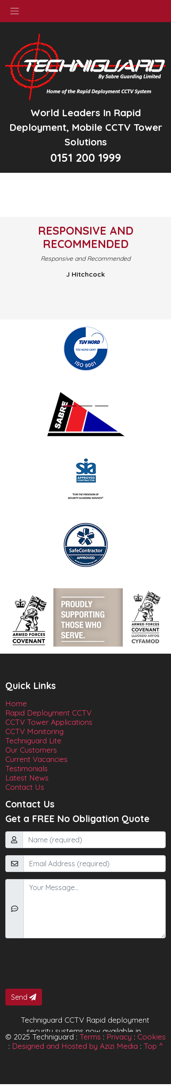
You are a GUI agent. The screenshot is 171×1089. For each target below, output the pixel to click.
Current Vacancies (36, 759)
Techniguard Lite (33, 740)
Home (16, 703)
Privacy (119, 1036)
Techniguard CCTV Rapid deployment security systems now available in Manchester (85, 1031)
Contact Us (24, 787)
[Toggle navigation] (14, 11)
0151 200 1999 (85, 157)
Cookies (151, 1036)
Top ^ (153, 1046)
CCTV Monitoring (34, 731)
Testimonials (26, 768)
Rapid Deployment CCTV (48, 712)
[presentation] (72, 962)
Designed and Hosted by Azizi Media (75, 1046)
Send (23, 997)
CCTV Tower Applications (48, 722)
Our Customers (31, 749)
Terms (90, 1036)
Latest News (27, 777)
